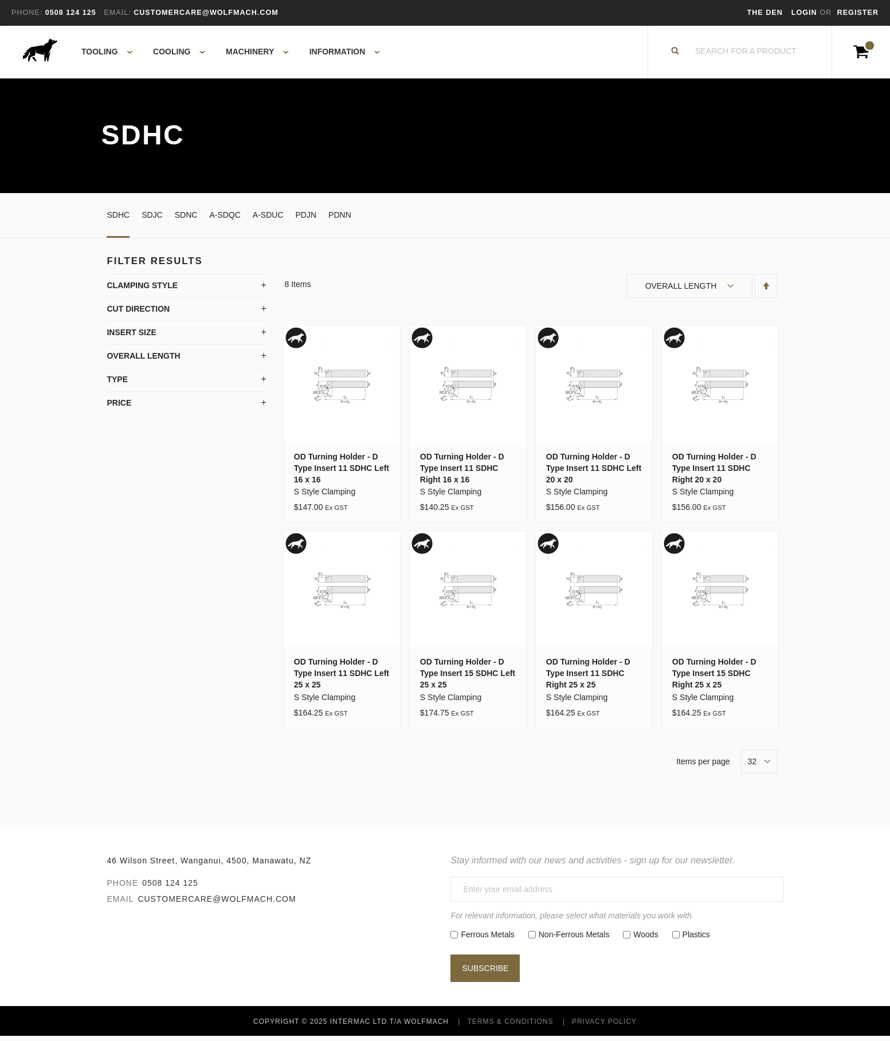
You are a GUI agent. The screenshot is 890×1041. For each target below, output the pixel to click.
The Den (765, 13)
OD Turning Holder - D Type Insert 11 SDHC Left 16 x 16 (341, 473)
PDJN (306, 219)
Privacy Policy (604, 1026)
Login (805, 13)
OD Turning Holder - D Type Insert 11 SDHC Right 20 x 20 (714, 473)
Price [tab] (119, 408)
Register (858, 13)
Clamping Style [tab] (142, 290)
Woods (645, 939)
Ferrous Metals (487, 939)
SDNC (186, 219)
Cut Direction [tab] (138, 314)
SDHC (118, 219)
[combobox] (746, 54)
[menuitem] (101, 54)
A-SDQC (224, 219)
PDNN (339, 219)
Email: (117, 13)
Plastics (696, 939)
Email (120, 903)
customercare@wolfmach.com (217, 903)
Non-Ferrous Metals (574, 939)
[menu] (227, 54)
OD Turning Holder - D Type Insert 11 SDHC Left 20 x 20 (593, 473)
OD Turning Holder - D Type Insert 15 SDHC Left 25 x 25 (467, 678)
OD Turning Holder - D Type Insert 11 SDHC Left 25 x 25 (341, 678)
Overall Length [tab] (143, 361)
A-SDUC (268, 219)
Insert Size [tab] (131, 337)
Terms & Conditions (510, 1026)
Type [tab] (117, 384)
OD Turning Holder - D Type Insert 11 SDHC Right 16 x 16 (462, 473)
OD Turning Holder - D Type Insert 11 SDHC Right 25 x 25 (588, 678)
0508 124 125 (170, 887)
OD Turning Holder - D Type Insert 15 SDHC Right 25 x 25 (714, 678)
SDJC (152, 219)
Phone (122, 887)
